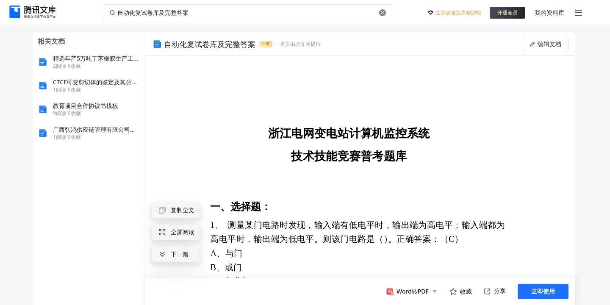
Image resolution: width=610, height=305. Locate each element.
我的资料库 (549, 12)
